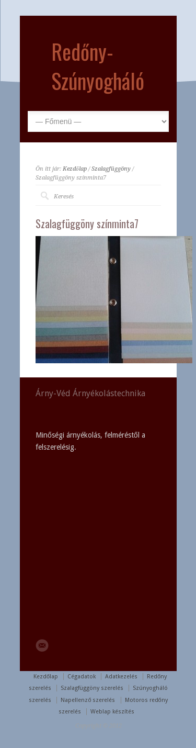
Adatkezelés (121, 676)
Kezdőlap (75, 168)
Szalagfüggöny (111, 168)
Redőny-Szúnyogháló (97, 66)
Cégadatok (81, 676)
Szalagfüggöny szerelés (92, 688)
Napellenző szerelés (88, 700)
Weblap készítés (112, 711)
